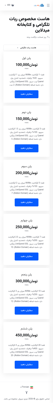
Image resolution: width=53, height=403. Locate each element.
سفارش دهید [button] (26, 94)
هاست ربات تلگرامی (26, 47)
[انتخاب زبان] (26, 387)
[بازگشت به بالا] (26, 392)
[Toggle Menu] (48, 5)
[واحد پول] (6, 5)
